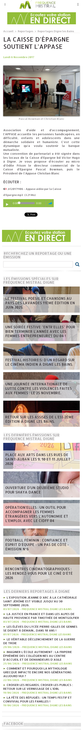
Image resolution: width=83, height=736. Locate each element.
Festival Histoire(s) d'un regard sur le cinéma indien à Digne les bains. (40, 362)
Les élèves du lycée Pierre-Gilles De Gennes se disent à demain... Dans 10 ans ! (40, 628)
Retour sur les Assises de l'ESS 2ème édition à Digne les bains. (39, 419)
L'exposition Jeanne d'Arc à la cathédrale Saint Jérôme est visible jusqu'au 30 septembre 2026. (40, 601)
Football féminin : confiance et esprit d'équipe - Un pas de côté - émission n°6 (37, 544)
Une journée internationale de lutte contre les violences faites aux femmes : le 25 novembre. (38, 388)
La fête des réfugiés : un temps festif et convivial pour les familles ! (37, 699)
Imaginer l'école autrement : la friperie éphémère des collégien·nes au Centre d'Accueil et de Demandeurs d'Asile (37, 655)
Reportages (25, 31)
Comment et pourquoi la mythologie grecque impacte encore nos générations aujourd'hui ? (37, 672)
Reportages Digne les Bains (56, 31)
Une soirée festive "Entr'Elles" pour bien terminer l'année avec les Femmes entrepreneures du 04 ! (40, 331)
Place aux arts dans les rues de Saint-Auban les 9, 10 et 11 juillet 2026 (37, 459)
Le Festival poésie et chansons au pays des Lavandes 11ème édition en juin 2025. (40, 302)
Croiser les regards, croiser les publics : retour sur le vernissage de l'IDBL (38, 687)
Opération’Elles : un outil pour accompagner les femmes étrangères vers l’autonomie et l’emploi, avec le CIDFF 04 (36, 514)
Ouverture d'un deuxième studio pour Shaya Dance (37, 489)
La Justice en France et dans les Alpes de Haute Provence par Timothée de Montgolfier (41, 616)
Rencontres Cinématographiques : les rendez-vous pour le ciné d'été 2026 (39, 573)
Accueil (8, 31)
